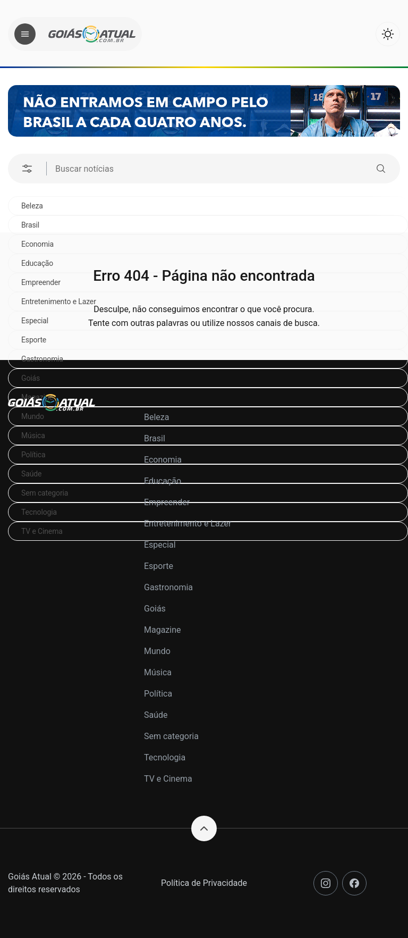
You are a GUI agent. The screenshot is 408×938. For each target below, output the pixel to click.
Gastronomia (42, 359)
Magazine (162, 630)
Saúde (156, 715)
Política (158, 694)
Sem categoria (171, 736)
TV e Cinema (168, 779)
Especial (160, 545)
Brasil (30, 225)
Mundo (157, 651)
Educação (162, 481)
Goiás (30, 378)
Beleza (32, 206)
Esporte (158, 566)
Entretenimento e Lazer (187, 523)
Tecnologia (164, 757)
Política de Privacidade (204, 883)
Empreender (167, 502)
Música (158, 672)
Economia (163, 460)
